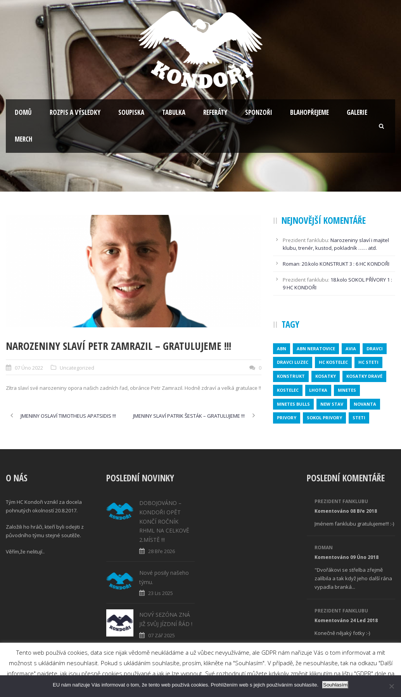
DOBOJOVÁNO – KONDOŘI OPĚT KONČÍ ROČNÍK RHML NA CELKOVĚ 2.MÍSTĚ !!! (164, 521)
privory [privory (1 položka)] (286, 417)
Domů (23, 112)
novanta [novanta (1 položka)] (365, 404)
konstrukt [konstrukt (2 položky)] (291, 376)
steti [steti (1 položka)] (359, 417)
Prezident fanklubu (341, 501)
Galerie (357, 112)
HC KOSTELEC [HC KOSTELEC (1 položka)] (333, 362)
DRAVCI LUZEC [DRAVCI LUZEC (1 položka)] (292, 362)
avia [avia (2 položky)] (351, 348)
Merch (23, 139)
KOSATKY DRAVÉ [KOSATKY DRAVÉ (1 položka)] (364, 376)
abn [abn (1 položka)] (281, 348)
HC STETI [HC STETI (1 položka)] (368, 362)
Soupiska (131, 112)
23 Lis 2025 (160, 593)
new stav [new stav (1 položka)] (331, 404)
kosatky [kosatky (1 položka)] (325, 376)
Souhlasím (335, 685)
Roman (291, 263)
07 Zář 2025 (161, 635)
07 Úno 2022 (29, 367)
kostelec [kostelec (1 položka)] (288, 390)
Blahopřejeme (309, 112)
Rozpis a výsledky (75, 112)
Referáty (215, 112)
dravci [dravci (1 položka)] (374, 348)
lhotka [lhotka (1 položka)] (318, 390)
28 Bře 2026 (161, 551)
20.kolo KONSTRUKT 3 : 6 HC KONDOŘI (345, 263)
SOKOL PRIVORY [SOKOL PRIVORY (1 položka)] (324, 417)
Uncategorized (77, 367)
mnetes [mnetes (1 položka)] (347, 390)
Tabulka (173, 112)
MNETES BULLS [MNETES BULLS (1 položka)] (293, 404)
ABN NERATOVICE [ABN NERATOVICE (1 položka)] (316, 348)
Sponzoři (258, 112)
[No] (391, 686)
